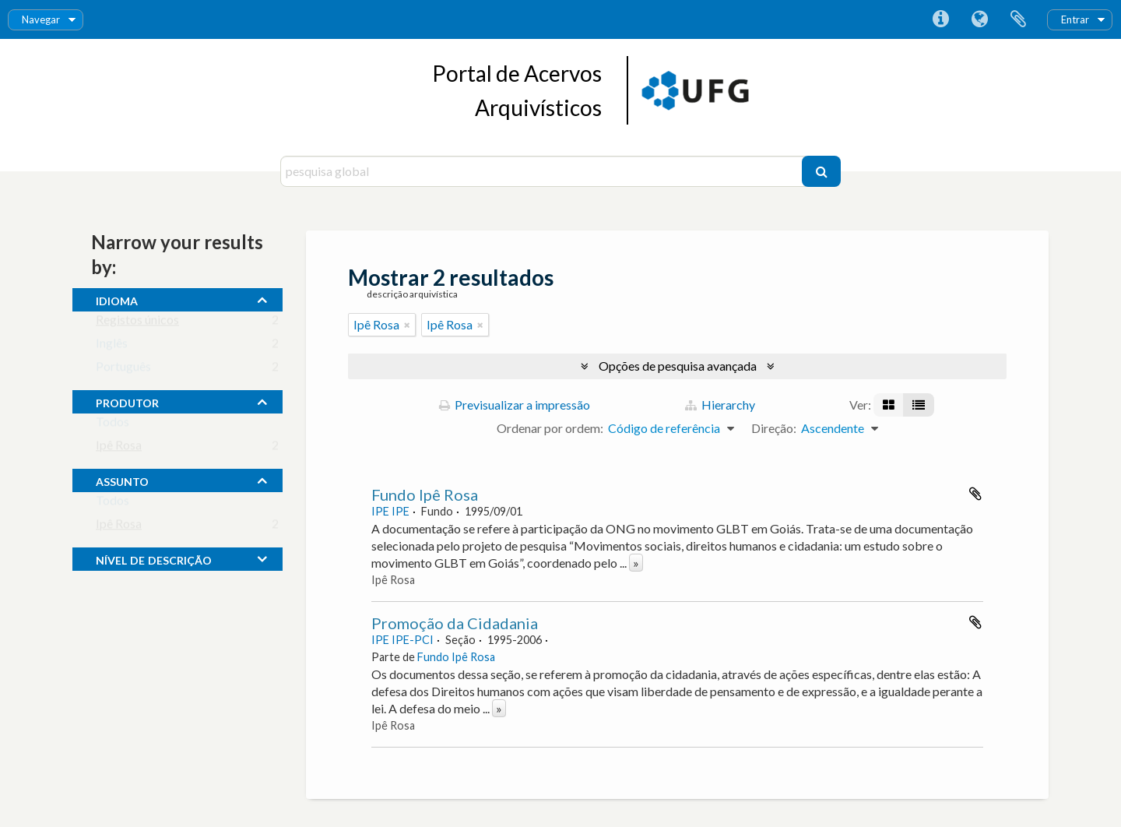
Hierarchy (720, 404)
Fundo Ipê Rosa (424, 494)
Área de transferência (1018, 19)
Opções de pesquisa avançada (677, 365)
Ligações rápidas (940, 19)
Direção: (773, 428)
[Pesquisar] (821, 171)
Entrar (1075, 19)
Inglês (112, 346)
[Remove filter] (407, 324)
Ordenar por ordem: (550, 428)
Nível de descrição (154, 558)
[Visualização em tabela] (918, 405)
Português (123, 369)
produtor (127, 401)
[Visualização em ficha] (888, 405)
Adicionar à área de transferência (975, 493)
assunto (122, 479)
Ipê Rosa (119, 448)
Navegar (41, 19)
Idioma (979, 19)
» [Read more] (636, 562)
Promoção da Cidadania (454, 623)
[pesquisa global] (543, 171)
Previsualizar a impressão (514, 404)
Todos (112, 424)
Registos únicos (137, 322)
